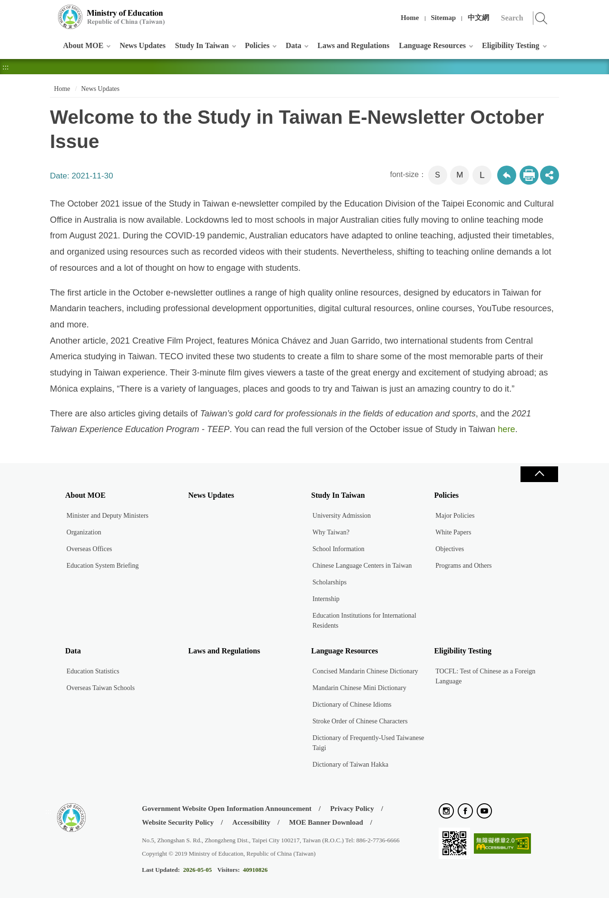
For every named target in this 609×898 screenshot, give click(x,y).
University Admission (342, 515)
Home (410, 17)
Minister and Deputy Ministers (107, 515)
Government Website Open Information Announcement (226, 808)
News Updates (142, 45)
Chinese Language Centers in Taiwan (362, 565)
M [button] (459, 174)
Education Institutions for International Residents (364, 620)
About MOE (83, 45)
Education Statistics (93, 671)
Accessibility (251, 822)
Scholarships (330, 582)
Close (539, 474)
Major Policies (454, 515)
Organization (84, 532)
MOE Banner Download (326, 822)
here (506, 429)
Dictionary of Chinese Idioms (352, 704)
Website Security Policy (178, 822)
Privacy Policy (352, 808)
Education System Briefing (103, 565)
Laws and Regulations (353, 45)
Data (293, 45)
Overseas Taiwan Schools (101, 687)
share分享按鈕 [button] (549, 175)
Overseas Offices (89, 549)
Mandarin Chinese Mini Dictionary (359, 687)
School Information (338, 549)
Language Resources (432, 45)
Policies (257, 45)
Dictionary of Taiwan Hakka (350, 764)
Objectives (449, 549)
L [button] (482, 175)
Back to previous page (506, 175)
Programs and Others (463, 565)
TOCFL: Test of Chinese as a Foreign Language (485, 676)
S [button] (437, 175)
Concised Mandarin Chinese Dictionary (365, 671)
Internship (326, 598)
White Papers (453, 532)
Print (529, 175)
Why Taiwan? (331, 532)
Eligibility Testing (510, 45)
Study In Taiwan (202, 45)
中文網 (478, 17)
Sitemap (443, 17)
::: (48, 12)
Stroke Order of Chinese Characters (360, 721)
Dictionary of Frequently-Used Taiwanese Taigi (368, 742)
